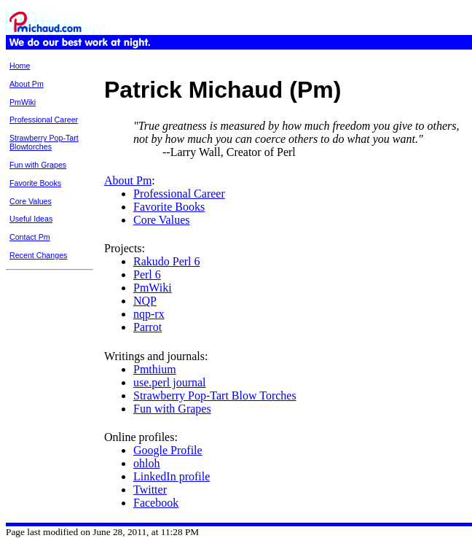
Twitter (150, 489)
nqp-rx (149, 314)
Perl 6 (147, 274)
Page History (414, 54)
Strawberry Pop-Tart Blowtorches (44, 142)
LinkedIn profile (171, 476)
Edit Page (455, 54)
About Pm (26, 83)
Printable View (365, 54)
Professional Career (43, 119)
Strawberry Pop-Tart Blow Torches (214, 395)
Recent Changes (38, 255)
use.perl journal (169, 382)
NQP (145, 301)
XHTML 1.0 (447, 531)
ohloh (146, 463)
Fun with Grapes (37, 164)
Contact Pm (29, 237)
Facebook (155, 502)
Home (19, 65)
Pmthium (154, 369)
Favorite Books (35, 183)
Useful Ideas (30, 218)
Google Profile (167, 450)
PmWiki (22, 102)
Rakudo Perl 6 (166, 261)
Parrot (147, 327)
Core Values (30, 201)
